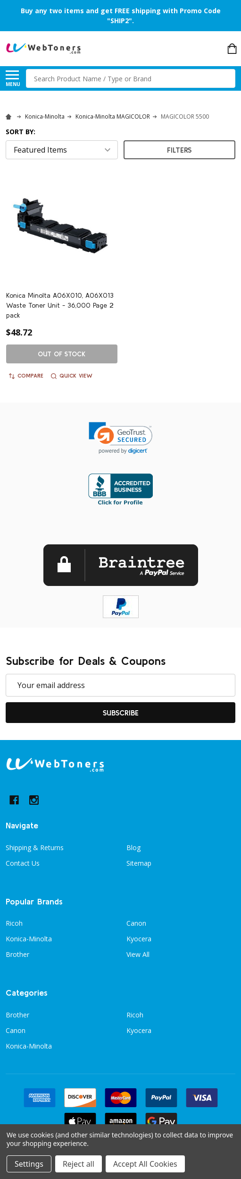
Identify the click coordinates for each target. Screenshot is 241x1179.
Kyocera (138, 938)
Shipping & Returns (35, 847)
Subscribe (121, 712)
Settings (29, 1164)
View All (138, 954)
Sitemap (138, 863)
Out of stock (61, 354)
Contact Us (23, 863)
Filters (179, 150)
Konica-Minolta (29, 938)
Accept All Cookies (145, 1164)
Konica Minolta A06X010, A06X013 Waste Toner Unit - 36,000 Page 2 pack (60, 305)
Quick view (71, 375)
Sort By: (20, 131)
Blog (133, 847)
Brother (17, 954)
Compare (26, 375)
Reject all (78, 1164)
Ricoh (14, 923)
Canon (136, 923)
